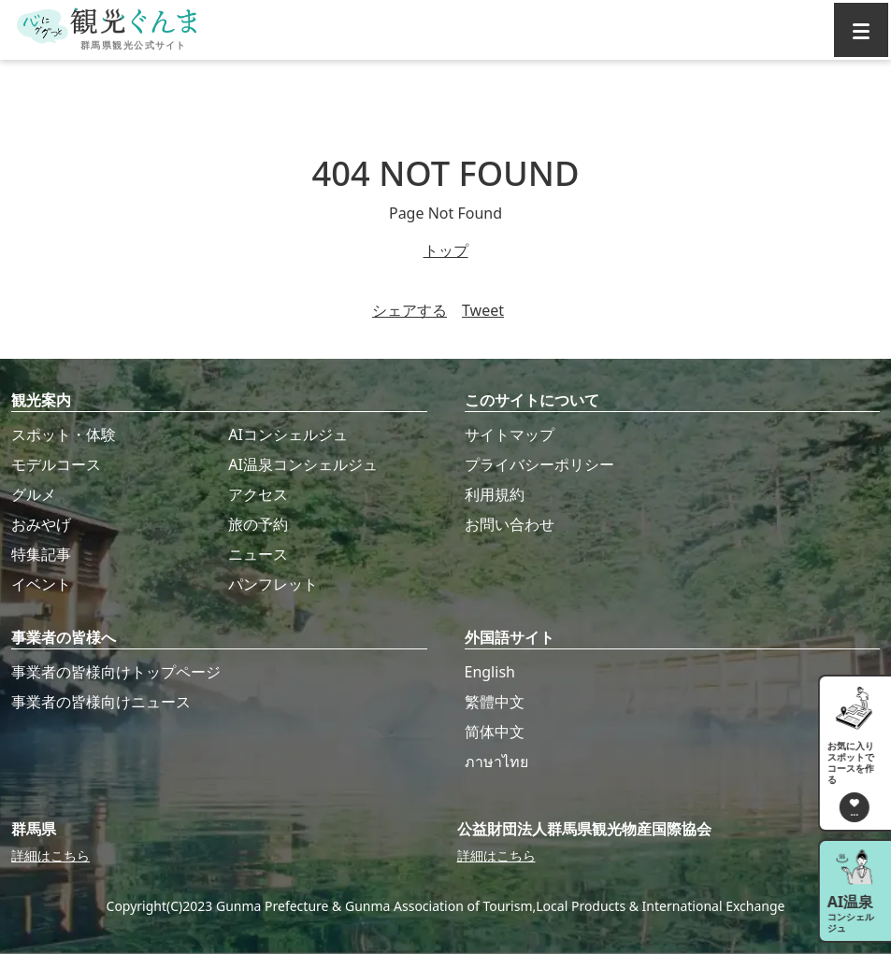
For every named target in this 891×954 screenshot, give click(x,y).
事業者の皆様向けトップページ (116, 672)
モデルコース (56, 464)
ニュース (258, 554)
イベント (41, 584)
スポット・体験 (63, 434)
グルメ (33, 494)
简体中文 (495, 731)
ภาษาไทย (496, 761)
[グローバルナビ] (861, 30)
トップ (446, 250)
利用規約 (495, 494)
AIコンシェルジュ (288, 434)
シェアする (409, 310)
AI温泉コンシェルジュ (303, 464)
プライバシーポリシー (539, 464)
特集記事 (41, 554)
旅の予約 (258, 524)
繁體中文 (495, 701)
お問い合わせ (509, 524)
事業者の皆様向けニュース (101, 701)
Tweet (483, 310)
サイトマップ (509, 434)
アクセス (258, 494)
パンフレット (273, 584)
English (490, 672)
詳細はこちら (50, 855)
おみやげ (41, 524)
